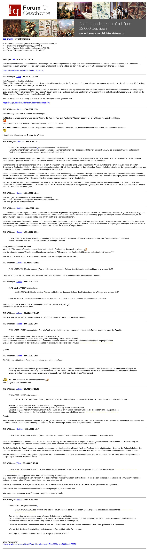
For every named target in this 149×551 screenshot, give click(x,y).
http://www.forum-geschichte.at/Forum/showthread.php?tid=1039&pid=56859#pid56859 (39, 544)
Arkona (19, 263)
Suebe (19, 109)
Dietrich (19, 141)
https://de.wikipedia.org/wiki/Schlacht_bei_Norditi (23, 70)
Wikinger (8, 39)
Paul (14, 59)
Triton (18, 77)
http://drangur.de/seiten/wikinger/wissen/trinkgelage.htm (26, 103)
